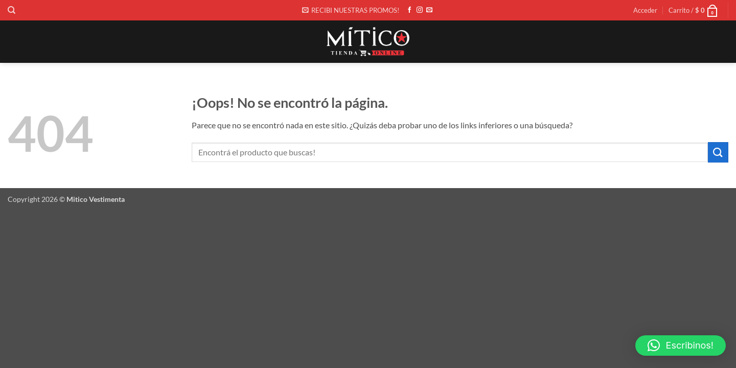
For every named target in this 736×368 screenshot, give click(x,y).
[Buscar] (11, 10)
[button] (350, 10)
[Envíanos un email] (429, 10)
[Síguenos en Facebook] (409, 10)
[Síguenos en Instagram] (420, 10)
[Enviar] (718, 152)
